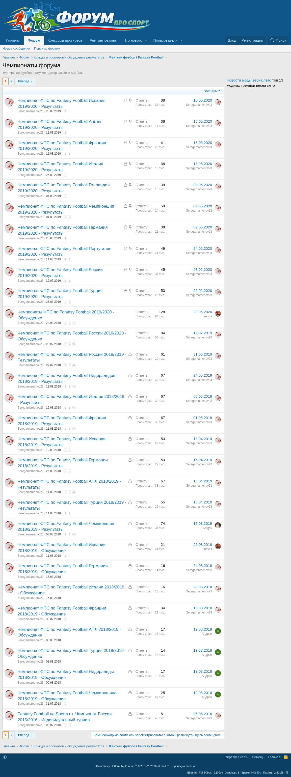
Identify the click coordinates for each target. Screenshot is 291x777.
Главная (13, 40)
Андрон (207, 634)
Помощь (258, 757)
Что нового (133, 40)
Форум (34, 40)
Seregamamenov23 (31, 111)
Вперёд (23, 81)
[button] (146, 40)
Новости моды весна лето (249, 80)
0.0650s (256, 772)
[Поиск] (278, 40)
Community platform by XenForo (133, 766)
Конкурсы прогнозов (65, 40)
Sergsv (207, 528)
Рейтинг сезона (103, 40)
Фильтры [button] (210, 91)
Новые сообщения (16, 48)
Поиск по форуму (47, 48)
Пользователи (165, 40)
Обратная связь (236, 757)
